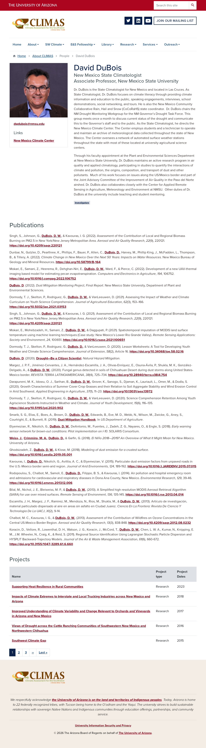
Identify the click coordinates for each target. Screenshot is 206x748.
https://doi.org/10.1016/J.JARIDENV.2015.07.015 (162, 466)
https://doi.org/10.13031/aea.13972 (127, 391)
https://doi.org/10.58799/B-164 (78, 262)
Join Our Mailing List (175, 21)
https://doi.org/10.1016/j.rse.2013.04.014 (155, 495)
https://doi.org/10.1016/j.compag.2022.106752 (42, 279)
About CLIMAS (42, 56)
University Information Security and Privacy (103, 725)
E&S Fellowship (82, 45)
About (32, 45)
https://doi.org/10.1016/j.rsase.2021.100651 (94, 340)
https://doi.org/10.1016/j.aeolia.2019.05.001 (40, 455)
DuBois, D (16, 285)
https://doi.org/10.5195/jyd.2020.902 (36, 408)
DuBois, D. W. (51, 236)
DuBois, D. (112, 252)
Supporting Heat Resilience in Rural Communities (47, 587)
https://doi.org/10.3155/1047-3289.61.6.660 (41, 544)
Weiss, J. (15, 438)
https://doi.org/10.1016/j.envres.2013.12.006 (40, 483)
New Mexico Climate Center (34, 141)
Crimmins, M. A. (35, 438)
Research (127, 45)
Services (149, 45)
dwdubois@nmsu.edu (29, 124)
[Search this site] (171, 5)
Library (107, 45)
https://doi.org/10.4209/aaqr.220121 (35, 246)
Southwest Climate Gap (29, 641)
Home (17, 45)
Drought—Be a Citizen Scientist (58, 358)
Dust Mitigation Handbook (77, 420)
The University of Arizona (135, 733)
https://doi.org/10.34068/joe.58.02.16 (157, 352)
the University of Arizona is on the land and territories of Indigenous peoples (107, 700)
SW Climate (53, 45)
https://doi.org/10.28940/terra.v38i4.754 (137, 375)
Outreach (171, 45)
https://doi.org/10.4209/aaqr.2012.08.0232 (159, 523)
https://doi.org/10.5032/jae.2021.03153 (37, 307)
